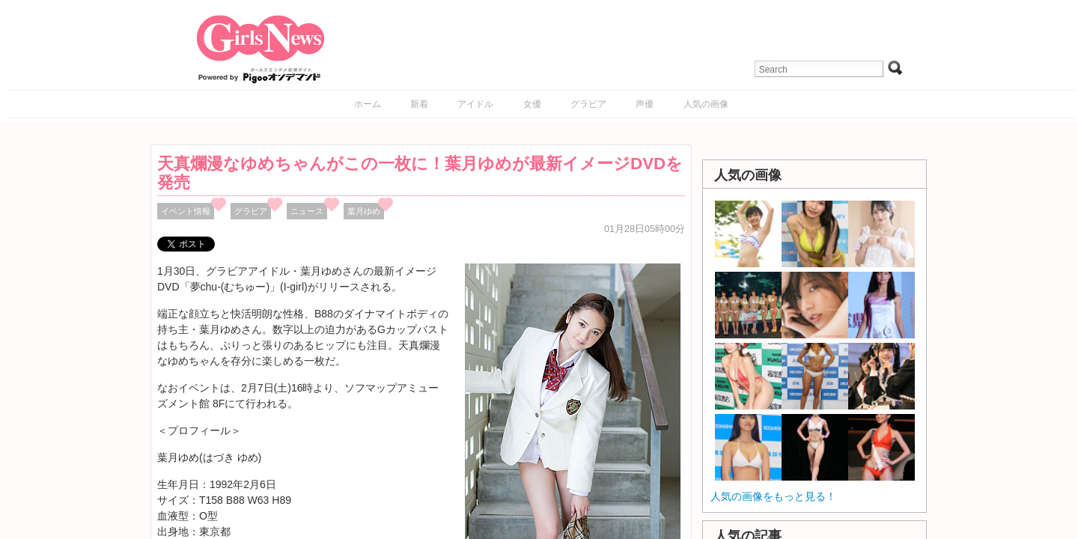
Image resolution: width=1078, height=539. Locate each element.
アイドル (475, 104)
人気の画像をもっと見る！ (773, 496)
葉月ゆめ (363, 211)
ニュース (306, 211)
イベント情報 (185, 211)
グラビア (588, 104)
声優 (645, 104)
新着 (419, 104)
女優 (532, 104)
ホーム (367, 104)
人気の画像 (705, 104)
